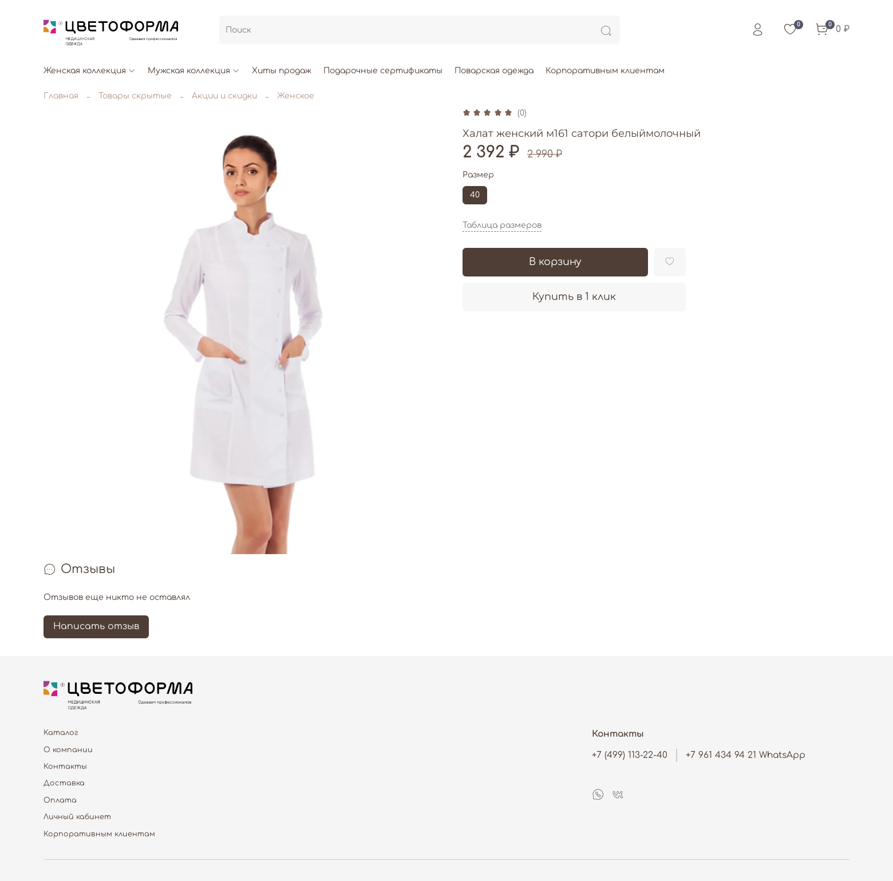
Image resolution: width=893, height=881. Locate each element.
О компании (68, 750)
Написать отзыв (96, 626)
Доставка (64, 783)
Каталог (61, 733)
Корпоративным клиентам (605, 70)
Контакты (65, 767)
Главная (61, 96)
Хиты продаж (281, 70)
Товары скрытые (135, 96)
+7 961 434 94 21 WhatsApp (745, 755)
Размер (478, 175)
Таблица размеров (502, 225)
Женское (295, 96)
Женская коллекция (90, 70)
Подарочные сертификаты (382, 70)
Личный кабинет (77, 817)
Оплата (60, 800)
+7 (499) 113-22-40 (629, 755)
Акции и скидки (224, 96)
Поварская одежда (494, 70)
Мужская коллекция (194, 70)
